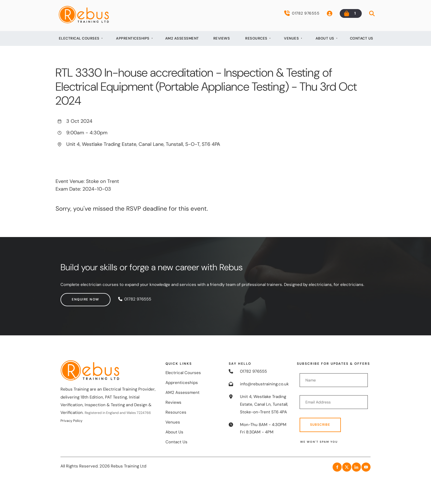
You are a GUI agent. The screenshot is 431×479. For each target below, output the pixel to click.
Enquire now (74, 296)
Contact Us (361, 38)
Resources (256, 38)
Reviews (221, 38)
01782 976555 (301, 13)
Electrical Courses (79, 38)
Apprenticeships (133, 38)
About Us (325, 38)
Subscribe (320, 424)
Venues (291, 38)
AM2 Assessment (182, 38)
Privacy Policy (71, 421)
